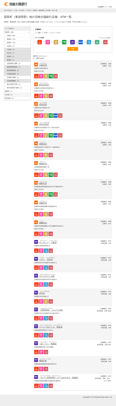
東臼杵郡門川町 (14, 84)
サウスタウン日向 (47, 276)
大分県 (9, 95)
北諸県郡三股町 (14, 63)
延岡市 (11, 42)
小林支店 (43, 65)
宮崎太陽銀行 (8, 10)
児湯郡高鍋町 (13, 74)
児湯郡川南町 (13, 77)
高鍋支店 (43, 203)
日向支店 (43, 105)
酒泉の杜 (43, 361)
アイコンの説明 (105, 37)
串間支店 (43, 144)
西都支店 (44, 164)
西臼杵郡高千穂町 (15, 88)
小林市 (11, 49)
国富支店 (43, 183)
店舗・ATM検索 (19, 10)
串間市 (11, 56)
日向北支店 (44, 124)
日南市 (11, 46)
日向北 (42, 293)
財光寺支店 (44, 85)
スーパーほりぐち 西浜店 (50, 327)
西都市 (11, 60)
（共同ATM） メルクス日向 (51, 310)
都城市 (11, 39)
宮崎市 (11, 35)
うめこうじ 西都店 (48, 344)
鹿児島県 (10, 98)
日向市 (11, 53)
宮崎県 (29, 10)
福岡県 (9, 91)
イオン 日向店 (46, 260)
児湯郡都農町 (13, 81)
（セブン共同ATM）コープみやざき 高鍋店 (58, 378)
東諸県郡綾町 (13, 70)
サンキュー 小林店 (48, 243)
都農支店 (43, 223)
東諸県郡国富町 (14, 67)
